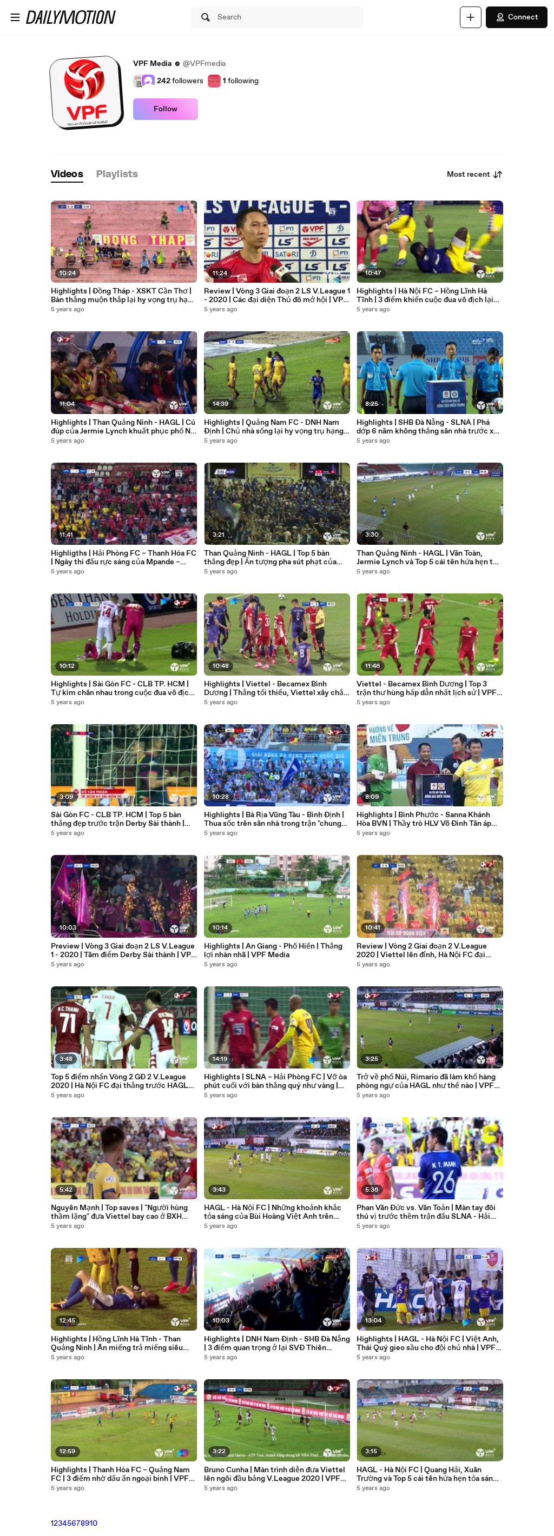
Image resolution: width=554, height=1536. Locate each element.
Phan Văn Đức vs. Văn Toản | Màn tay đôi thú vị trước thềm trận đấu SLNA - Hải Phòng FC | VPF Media (426, 1212)
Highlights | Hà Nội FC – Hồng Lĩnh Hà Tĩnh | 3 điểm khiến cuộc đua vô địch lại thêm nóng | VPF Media (425, 295)
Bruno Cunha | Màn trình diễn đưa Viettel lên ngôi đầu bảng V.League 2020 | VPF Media (274, 1474)
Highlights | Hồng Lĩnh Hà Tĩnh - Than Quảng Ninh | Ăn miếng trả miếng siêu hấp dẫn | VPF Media (117, 1343)
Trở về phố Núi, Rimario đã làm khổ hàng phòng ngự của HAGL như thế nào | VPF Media (426, 1081)
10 (93, 1523)
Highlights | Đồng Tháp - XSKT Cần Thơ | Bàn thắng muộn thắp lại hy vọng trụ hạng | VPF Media (123, 295)
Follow (165, 109)
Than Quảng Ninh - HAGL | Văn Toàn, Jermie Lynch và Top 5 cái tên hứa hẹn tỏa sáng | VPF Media (429, 557)
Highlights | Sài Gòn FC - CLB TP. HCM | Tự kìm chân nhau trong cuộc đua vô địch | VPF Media (124, 688)
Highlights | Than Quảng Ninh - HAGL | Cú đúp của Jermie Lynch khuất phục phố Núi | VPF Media (124, 427)
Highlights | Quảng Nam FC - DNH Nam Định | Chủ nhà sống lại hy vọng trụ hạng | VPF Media (275, 427)
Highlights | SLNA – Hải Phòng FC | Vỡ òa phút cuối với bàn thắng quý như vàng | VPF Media (275, 1081)
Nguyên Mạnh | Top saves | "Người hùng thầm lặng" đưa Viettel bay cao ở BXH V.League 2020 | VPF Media (119, 1212)
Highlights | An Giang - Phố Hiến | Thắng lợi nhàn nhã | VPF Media (273, 950)
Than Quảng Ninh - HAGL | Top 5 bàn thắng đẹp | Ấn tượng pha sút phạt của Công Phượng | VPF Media (270, 557)
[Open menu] (15, 17)
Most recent (475, 174)
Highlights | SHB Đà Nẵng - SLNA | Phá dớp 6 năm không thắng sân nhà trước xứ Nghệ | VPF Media (427, 427)
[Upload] (471, 17)
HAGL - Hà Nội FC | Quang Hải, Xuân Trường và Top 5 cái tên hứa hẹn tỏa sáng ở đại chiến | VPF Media (427, 1474)
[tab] (67, 175)
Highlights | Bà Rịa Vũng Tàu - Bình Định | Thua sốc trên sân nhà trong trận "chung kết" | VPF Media (274, 819)
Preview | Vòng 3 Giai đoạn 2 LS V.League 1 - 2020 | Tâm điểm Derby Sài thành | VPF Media (123, 950)
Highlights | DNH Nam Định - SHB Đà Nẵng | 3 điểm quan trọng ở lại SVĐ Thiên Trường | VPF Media (277, 1343)
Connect (516, 17)
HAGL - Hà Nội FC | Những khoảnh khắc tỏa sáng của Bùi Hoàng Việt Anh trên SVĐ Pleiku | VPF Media (272, 1212)
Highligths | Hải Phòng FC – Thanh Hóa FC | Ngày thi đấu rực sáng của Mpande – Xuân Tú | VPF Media (123, 557)
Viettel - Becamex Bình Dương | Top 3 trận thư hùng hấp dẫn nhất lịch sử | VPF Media (427, 688)
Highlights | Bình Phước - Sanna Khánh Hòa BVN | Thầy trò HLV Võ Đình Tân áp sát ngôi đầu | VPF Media (424, 819)
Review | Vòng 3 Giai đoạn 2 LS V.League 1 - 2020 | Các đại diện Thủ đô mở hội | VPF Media (277, 295)
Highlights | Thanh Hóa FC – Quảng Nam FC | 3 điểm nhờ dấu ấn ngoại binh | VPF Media (120, 1474)
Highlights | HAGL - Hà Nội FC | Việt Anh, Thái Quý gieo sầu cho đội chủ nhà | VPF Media (428, 1343)
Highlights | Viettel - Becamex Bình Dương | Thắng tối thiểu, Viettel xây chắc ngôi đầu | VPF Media (276, 688)
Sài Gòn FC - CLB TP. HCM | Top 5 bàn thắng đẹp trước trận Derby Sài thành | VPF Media (117, 819)
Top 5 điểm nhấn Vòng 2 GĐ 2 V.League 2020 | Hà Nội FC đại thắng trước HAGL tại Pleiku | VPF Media (119, 1081)
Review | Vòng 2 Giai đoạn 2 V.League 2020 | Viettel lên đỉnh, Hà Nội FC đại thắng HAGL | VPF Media (422, 950)
